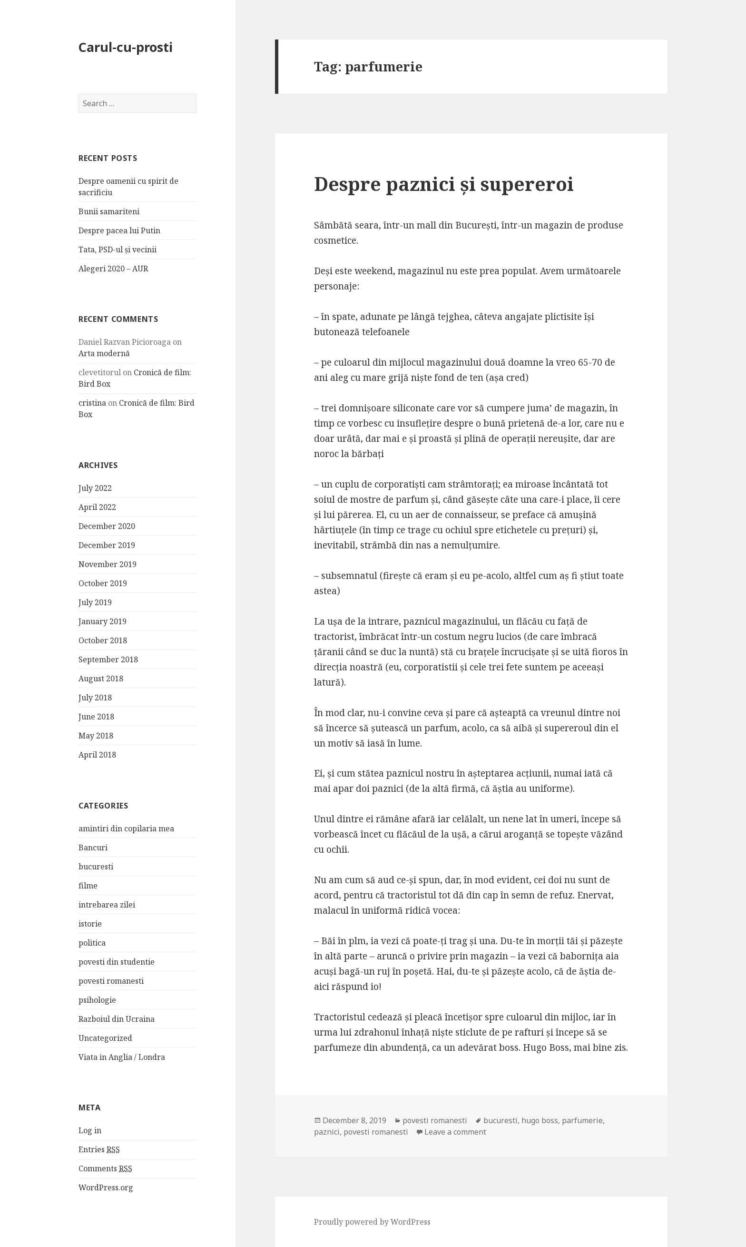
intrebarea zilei (107, 904)
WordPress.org (106, 1187)
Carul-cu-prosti (126, 47)
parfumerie (582, 1120)
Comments (105, 1168)
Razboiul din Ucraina (117, 1018)
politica (92, 942)
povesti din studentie (117, 961)
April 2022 (97, 507)
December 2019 (107, 545)
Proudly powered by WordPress (372, 1222)
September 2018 (108, 659)
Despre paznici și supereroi (444, 183)
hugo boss (539, 1120)
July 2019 (95, 602)
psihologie (97, 999)
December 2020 (107, 526)
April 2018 (97, 754)
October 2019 (103, 583)
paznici (327, 1132)
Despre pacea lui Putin (119, 230)
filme (88, 885)
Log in (90, 1130)
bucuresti (96, 866)
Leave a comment (455, 1132)
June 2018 (96, 716)
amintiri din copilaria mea (126, 828)
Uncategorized (105, 1037)
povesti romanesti (111, 980)
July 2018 (95, 697)
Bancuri (93, 847)
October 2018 (103, 640)
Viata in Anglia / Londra (122, 1056)
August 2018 (101, 678)
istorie (90, 923)
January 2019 (103, 621)
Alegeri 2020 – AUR (113, 268)
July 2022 (95, 488)
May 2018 (96, 735)
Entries (99, 1149)
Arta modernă (104, 353)
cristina (92, 403)
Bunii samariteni (109, 211)
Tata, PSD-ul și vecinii (118, 249)
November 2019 (108, 564)
